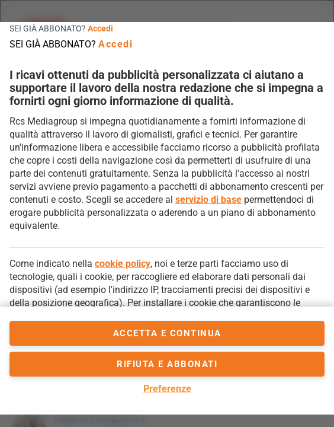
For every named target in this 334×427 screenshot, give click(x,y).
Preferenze (167, 388)
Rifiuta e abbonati (167, 364)
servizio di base (208, 199)
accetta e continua (167, 333)
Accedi (100, 28)
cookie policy (122, 263)
